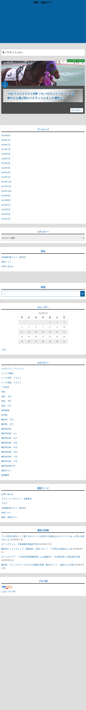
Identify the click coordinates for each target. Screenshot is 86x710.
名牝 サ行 (6, 396)
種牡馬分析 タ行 (9, 452)
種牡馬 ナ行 (7, 424)
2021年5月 (5, 214)
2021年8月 (5, 200)
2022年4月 (5, 163)
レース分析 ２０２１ (75, 61)
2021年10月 (6, 191)
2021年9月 (5, 196)
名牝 (3, 392)
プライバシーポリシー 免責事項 (17, 499)
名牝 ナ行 (6, 406)
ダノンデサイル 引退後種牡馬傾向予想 (19, 544)
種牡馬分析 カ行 (9, 443)
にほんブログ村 (8, 591)
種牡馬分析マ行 (8, 466)
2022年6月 (5, 154)
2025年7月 (5, 140)
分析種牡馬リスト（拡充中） (14, 257)
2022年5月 (5, 159)
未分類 (4, 415)
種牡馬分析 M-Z (9, 438)
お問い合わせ (7, 266)
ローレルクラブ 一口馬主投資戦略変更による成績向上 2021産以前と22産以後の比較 (40, 557)
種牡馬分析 (6, 429)
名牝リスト (6, 262)
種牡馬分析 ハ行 (9, 457)
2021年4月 (5, 219)
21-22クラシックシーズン (12, 368)
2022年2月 (5, 172)
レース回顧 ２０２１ (11, 382)
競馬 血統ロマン (43, 2)
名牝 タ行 (6, 401)
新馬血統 (5, 410)
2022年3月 (5, 168)
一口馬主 (5, 387)
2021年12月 (6, 182)
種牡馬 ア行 (7, 419)
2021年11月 (6, 186)
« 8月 (3, 350)
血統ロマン (6, 470)
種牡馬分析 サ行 (9, 447)
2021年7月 (5, 205)
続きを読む (77, 110)
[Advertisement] (43, 24)
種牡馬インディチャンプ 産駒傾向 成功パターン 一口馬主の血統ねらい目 (36, 549)
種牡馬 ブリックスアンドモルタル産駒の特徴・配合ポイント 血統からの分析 (37, 565)
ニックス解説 (7, 373)
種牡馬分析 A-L (9, 433)
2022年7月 (5, 149)
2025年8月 (5, 135)
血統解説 (5, 475)
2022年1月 (5, 177)
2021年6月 (5, 209)
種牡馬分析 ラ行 (9, 461)
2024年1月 (5, 145)
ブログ (4, 503)
